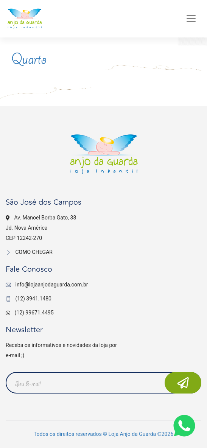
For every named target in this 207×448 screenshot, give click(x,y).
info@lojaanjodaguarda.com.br (51, 285)
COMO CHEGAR (29, 252)
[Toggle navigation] (191, 18)
